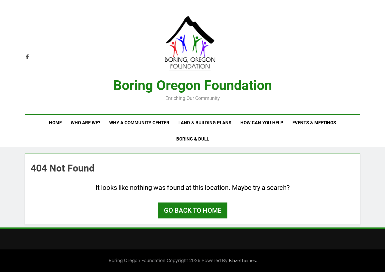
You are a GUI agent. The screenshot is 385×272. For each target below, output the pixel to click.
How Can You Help (261, 122)
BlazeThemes (242, 260)
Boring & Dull (192, 139)
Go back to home (192, 210)
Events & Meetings (314, 122)
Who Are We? (85, 122)
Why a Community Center (139, 122)
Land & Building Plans (204, 122)
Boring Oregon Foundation (192, 85)
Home (55, 122)
